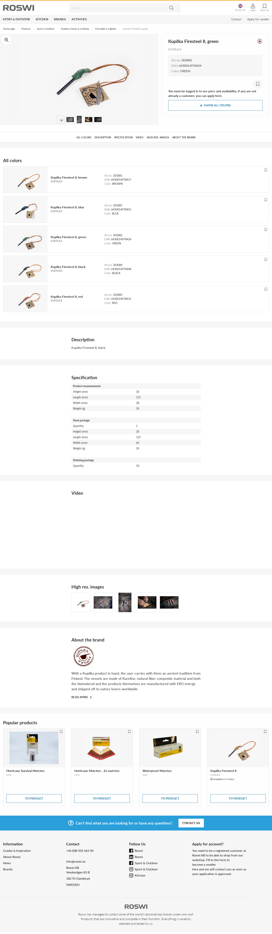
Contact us (191, 823)
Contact (236, 19)
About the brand (184, 137)
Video (140, 137)
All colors (83, 137)
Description (102, 137)
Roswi (139, 850)
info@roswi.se (75, 861)
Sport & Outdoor (16, 19)
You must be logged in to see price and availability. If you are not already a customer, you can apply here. (212, 93)
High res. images (158, 137)
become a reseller (204, 864)
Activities (79, 19)
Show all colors (215, 105)
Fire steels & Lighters (105, 28)
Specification (123, 137)
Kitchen (42, 19)
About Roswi (12, 857)
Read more (80, 697)
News (7, 863)
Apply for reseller (258, 19)
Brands (60, 19)
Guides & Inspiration (17, 850)
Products (25, 28)
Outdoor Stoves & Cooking (75, 28)
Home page (9, 28)
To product (34, 798)
